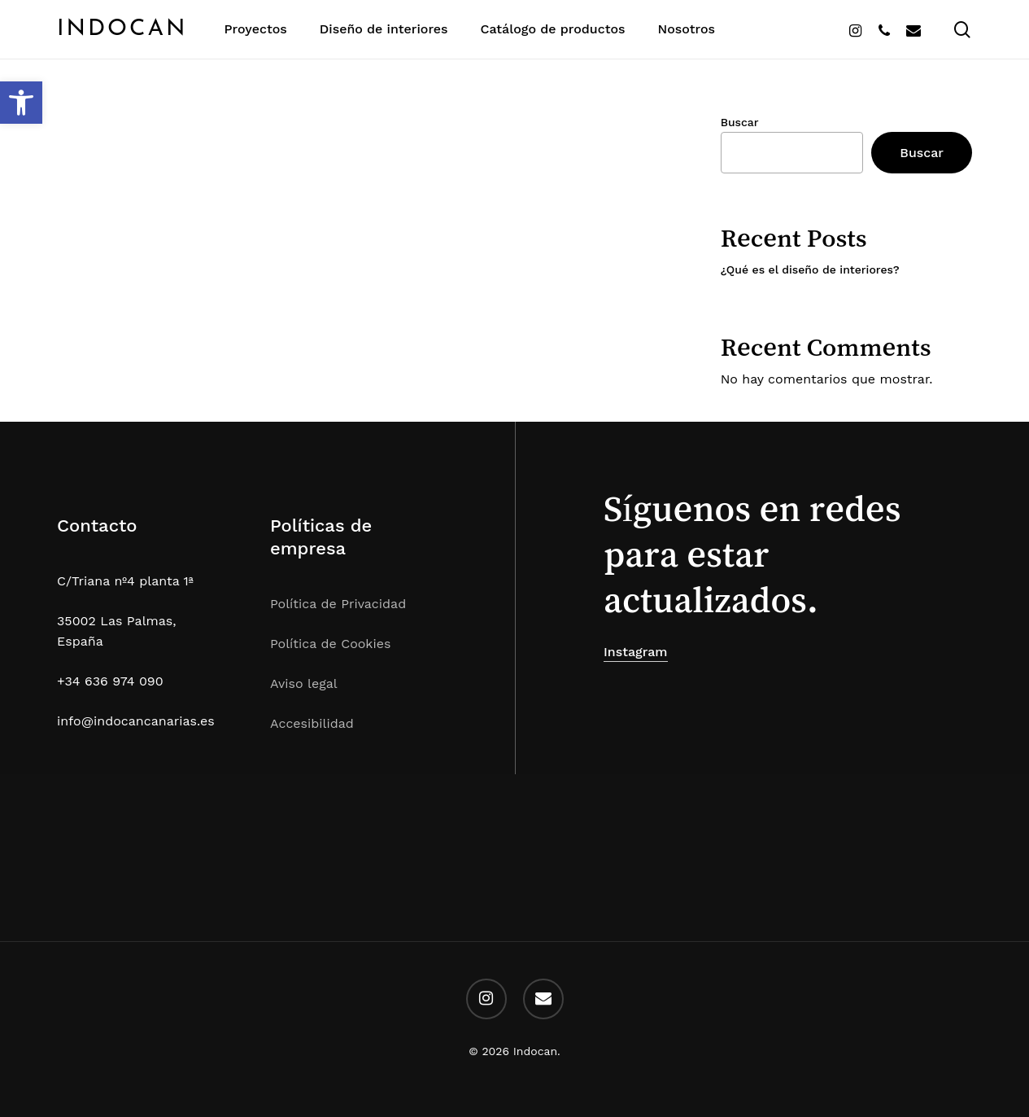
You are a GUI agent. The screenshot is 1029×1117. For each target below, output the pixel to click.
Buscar (740, 122)
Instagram (636, 651)
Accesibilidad (312, 723)
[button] (21, 102)
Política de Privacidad (338, 603)
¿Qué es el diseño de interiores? (810, 269)
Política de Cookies (330, 643)
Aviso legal (304, 683)
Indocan (122, 29)
